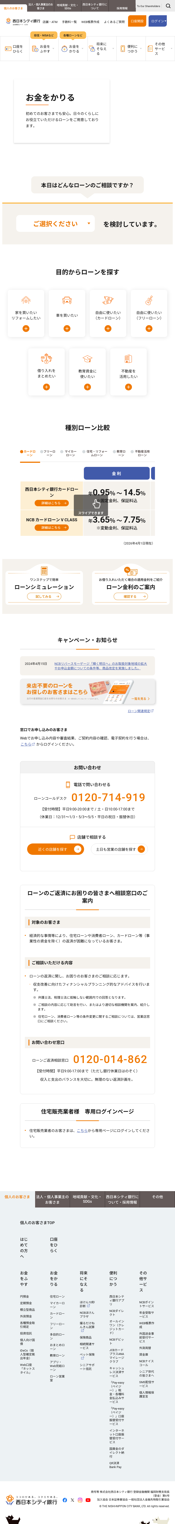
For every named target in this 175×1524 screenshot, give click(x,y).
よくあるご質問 (114, 22)
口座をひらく (14, 49)
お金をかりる (54, 1279)
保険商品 (86, 1337)
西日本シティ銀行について (94, 6)
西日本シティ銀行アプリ (116, 1300)
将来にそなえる (84, 1281)
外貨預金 (26, 1316)
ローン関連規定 (139, 711)
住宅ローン (57, 1296)
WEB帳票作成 (90, 22)
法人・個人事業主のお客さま (40, 6)
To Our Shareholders (148, 6)
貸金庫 (143, 1354)
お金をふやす (24, 1279)
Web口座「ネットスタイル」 (27, 1368)
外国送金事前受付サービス (146, 1337)
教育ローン (57, 1355)
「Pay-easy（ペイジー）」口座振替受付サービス (116, 1416)
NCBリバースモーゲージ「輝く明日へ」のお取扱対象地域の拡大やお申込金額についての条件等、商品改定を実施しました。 (100, 666)
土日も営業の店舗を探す (116, 849)
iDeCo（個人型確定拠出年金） (27, 1354)
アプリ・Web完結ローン (57, 1366)
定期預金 (26, 1303)
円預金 (24, 1296)
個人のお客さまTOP (37, 1222)
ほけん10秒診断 (87, 1304)
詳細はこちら (51, 503)
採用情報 (122, 8)
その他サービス (143, 1281)
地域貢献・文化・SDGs (68, 7)
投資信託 (26, 1333)
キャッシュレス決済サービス (116, 1372)
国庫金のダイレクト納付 (116, 1452)
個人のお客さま (13, 8)
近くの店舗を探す (52, 849)
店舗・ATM (50, 22)
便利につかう (113, 1279)
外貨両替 (145, 1348)
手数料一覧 (69, 22)
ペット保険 (87, 1354)
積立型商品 (27, 1309)
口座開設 (137, 21)
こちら (26, 744)
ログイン (157, 21)
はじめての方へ (24, 1248)
